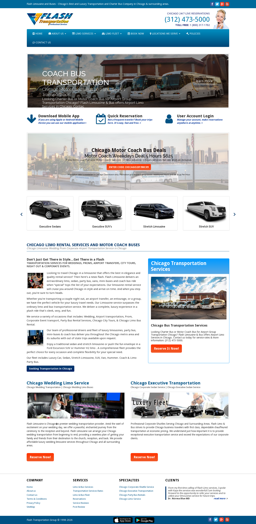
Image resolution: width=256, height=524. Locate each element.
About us (31, 491)
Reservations (79, 499)
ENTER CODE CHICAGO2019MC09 (129, 167)
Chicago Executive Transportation (136, 491)
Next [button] (234, 214)
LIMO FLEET (112, 33)
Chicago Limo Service (130, 499)
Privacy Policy (33, 503)
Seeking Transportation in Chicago (50, 368)
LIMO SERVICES (84, 33)
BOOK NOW (136, 33)
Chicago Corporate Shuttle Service (136, 487)
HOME (37, 33)
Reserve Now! (40, 457)
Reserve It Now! (166, 348)
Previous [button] (21, 214)
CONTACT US (42, 42)
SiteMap (31, 507)
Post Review (79, 507)
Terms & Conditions (37, 499)
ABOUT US (57, 33)
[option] (58, 120)
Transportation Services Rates (88, 491)
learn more (204, 81)
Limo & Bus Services (83, 487)
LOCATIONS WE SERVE (165, 33)
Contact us (32, 495)
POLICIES (193, 33)
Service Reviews (81, 503)
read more (219, 498)
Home (30, 487)
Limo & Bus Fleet (81, 495)
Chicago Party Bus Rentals (132, 495)
